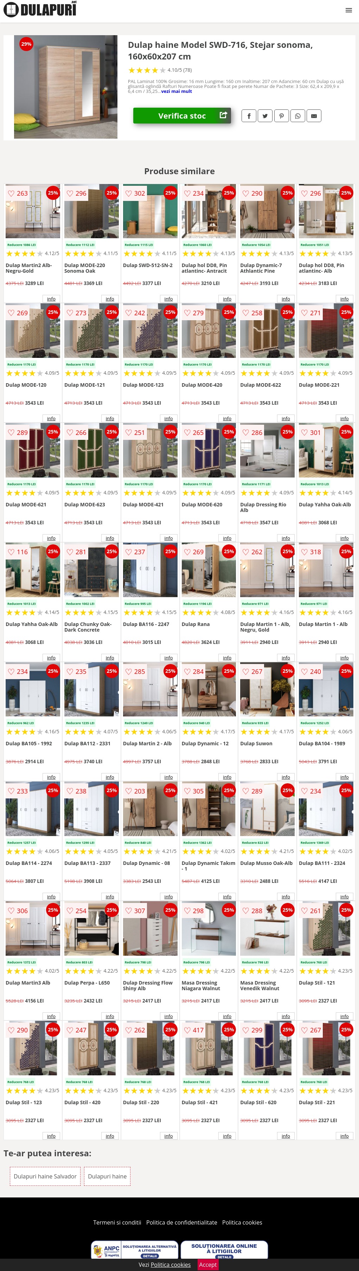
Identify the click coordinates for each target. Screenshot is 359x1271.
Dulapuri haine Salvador (45, 1176)
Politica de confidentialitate (181, 1222)
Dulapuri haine (107, 1176)
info (51, 299)
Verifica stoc (195, 116)
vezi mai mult (176, 91)
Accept (208, 1265)
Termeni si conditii (117, 1222)
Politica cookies (242, 1222)
